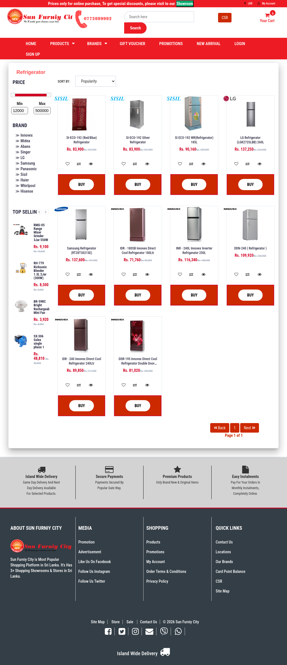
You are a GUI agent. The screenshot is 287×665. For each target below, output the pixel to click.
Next (46, 212)
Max (42, 103)
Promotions (171, 43)
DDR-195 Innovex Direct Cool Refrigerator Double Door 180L (138, 363)
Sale (130, 622)
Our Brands (224, 561)
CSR (225, 17)
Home (31, 43)
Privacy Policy (157, 581)
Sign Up (33, 54)
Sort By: (64, 81)
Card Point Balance (231, 571)
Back (220, 428)
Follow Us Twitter (91, 581)
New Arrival (209, 43)
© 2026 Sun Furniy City (180, 622)
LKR (248, 3)
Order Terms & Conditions (166, 571)
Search (135, 28)
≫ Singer (23, 152)
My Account (266, 3)
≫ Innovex (24, 135)
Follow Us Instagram (94, 571)
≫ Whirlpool (25, 185)
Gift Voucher (132, 43)
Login (240, 43)
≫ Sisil (21, 174)
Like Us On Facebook (94, 561)
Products (59, 43)
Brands (94, 43)
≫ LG (20, 157)
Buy (77, 184)
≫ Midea (22, 141)
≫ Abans (22, 146)
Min (20, 103)
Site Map (223, 591)
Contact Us (224, 542)
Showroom (185, 3)
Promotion (86, 542)
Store (116, 622)
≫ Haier (22, 180)
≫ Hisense (24, 191)
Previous (39, 212)
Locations (223, 552)
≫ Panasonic (26, 169)
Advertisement (89, 552)
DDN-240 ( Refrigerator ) (250, 248)
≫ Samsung (25, 163)
